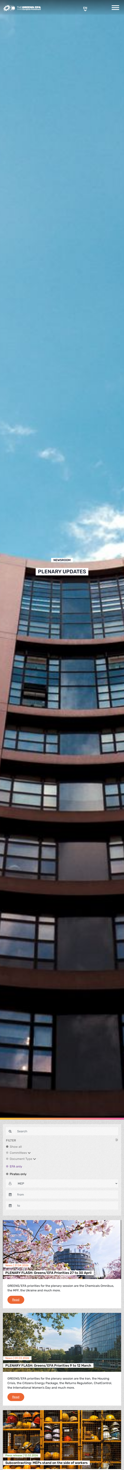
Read (18, 1299)
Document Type (23, 1159)
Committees (20, 1153)
